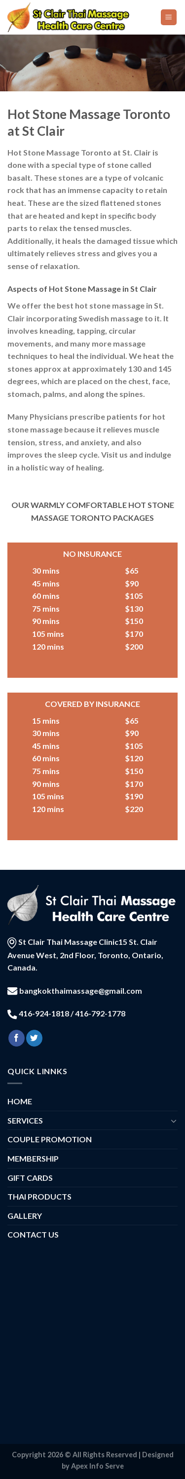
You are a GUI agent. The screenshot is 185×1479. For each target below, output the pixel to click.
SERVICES (25, 1120)
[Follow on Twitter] (34, 1038)
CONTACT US (33, 1234)
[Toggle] (174, 1121)
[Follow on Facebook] (16, 1038)
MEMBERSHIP (33, 1158)
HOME (19, 1101)
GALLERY (24, 1215)
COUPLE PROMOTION (49, 1139)
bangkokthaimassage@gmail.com (80, 990)
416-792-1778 (99, 1013)
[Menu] (169, 17)
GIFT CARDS (30, 1177)
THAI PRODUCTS (39, 1196)
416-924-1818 (44, 1013)
